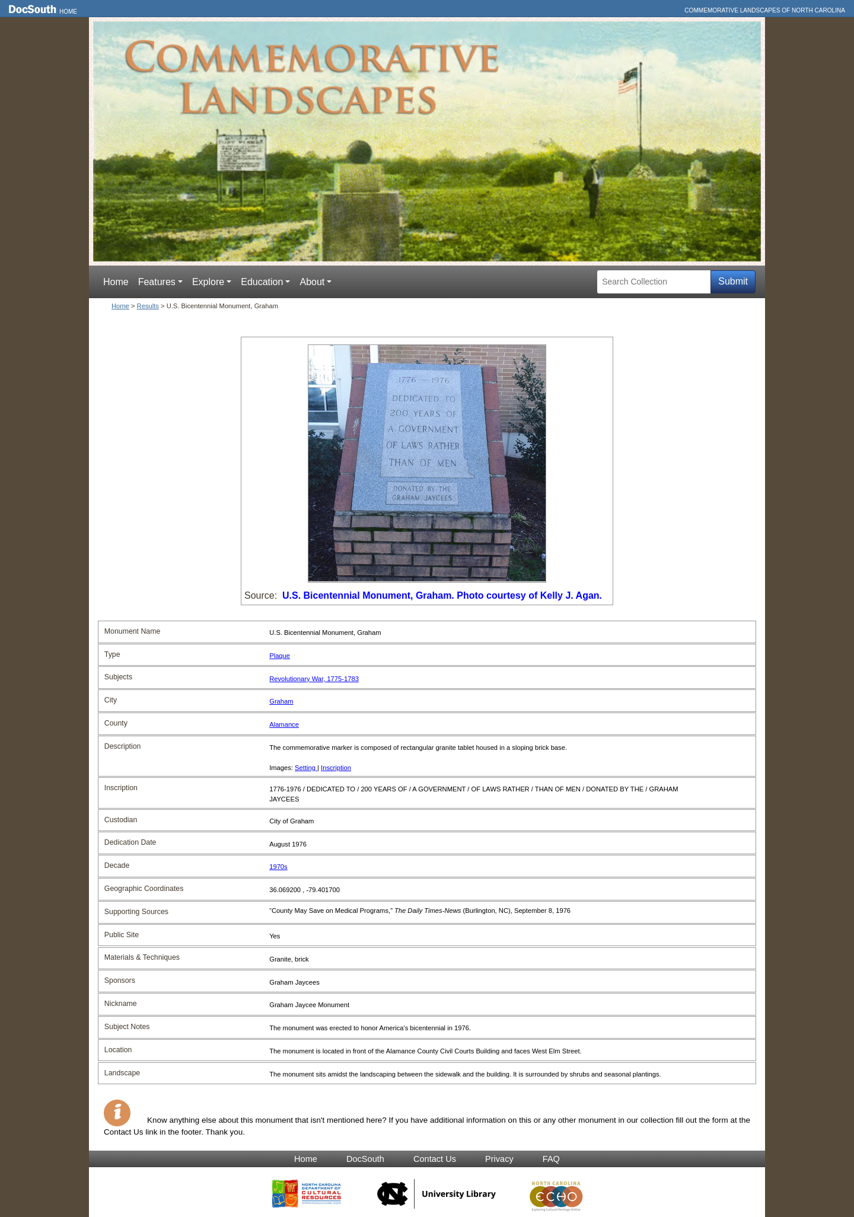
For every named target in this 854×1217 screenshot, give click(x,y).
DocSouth (365, 1159)
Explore (208, 282)
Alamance (284, 724)
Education (262, 282)
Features (157, 282)
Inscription (336, 767)
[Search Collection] (653, 281)
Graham (281, 701)
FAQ (551, 1159)
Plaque (279, 655)
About (311, 282)
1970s (278, 866)
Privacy (499, 1159)
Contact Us (434, 1159)
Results (148, 305)
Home (68, 11)
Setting (306, 767)
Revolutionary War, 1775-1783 (314, 678)
